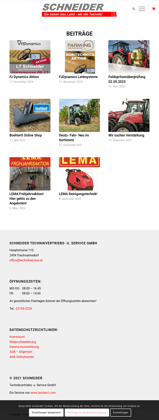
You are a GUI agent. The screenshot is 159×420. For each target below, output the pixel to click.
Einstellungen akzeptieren (46, 412)
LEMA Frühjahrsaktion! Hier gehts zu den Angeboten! (26, 198)
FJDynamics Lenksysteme (78, 77)
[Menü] (140, 8)
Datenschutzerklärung (24, 347)
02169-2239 (24, 308)
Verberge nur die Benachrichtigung (87, 412)
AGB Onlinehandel (21, 357)
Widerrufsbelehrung (22, 342)
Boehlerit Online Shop (25, 135)
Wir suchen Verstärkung (126, 135)
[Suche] (132, 8)
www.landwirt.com (43, 392)
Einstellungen (120, 412)
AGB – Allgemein (20, 352)
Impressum (17, 337)
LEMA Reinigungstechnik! (78, 194)
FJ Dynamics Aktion (24, 77)
